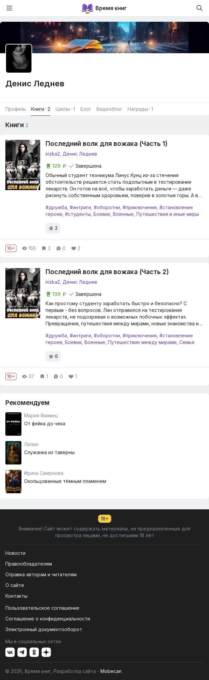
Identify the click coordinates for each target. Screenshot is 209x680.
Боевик (101, 214)
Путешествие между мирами (142, 342)
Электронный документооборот (43, 629)
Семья (186, 342)
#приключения (140, 207)
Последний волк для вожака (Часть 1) (106, 144)
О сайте (14, 585)
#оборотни (107, 207)
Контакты (16, 596)
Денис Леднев (80, 154)
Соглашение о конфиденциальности (47, 618)
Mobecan (111, 671)
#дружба (56, 207)
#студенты (78, 214)
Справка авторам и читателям (41, 574)
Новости (15, 553)
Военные (123, 214)
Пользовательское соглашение (42, 608)
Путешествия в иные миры (167, 214)
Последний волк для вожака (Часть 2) (107, 272)
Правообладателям (28, 564)
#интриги (80, 207)
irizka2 (53, 154)
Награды (140, 109)
